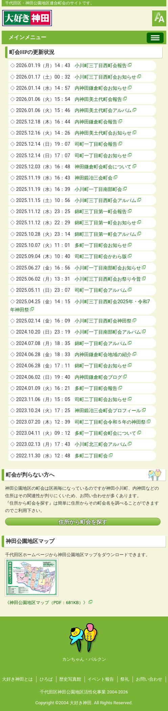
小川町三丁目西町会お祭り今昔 (108, 279)
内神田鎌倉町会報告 (96, 121)
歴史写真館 (70, 679)
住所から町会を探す (82, 522)
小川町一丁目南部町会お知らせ (108, 268)
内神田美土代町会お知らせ (103, 133)
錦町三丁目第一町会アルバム (105, 234)
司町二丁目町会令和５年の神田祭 (110, 422)
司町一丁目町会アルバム (101, 290)
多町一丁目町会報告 (96, 388)
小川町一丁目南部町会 (98, 189)
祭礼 (124, 679)
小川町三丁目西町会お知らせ (105, 77)
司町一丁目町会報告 (96, 144)
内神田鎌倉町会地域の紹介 (103, 354)
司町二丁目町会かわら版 (101, 256)
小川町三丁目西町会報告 (101, 65)
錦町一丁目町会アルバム (101, 343)
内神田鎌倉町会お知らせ (101, 88)
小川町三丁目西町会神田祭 (103, 320)
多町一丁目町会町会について (105, 433)
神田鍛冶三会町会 (94, 177)
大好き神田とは (17, 679)
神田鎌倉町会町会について (103, 166)
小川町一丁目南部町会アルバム (108, 332)
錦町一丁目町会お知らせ (101, 365)
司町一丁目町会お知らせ (101, 155)
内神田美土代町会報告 (98, 99)
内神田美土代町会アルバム (103, 110)
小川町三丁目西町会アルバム (105, 200)
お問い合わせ (149, 679)
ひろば (46, 679)
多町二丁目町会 (91, 455)
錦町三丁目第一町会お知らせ (105, 222)
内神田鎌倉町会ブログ (98, 377)
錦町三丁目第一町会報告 (101, 211)
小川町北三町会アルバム (101, 444)
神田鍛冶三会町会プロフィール (108, 410)
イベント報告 (101, 679)
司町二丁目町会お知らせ (101, 399)
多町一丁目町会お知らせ (101, 245)
